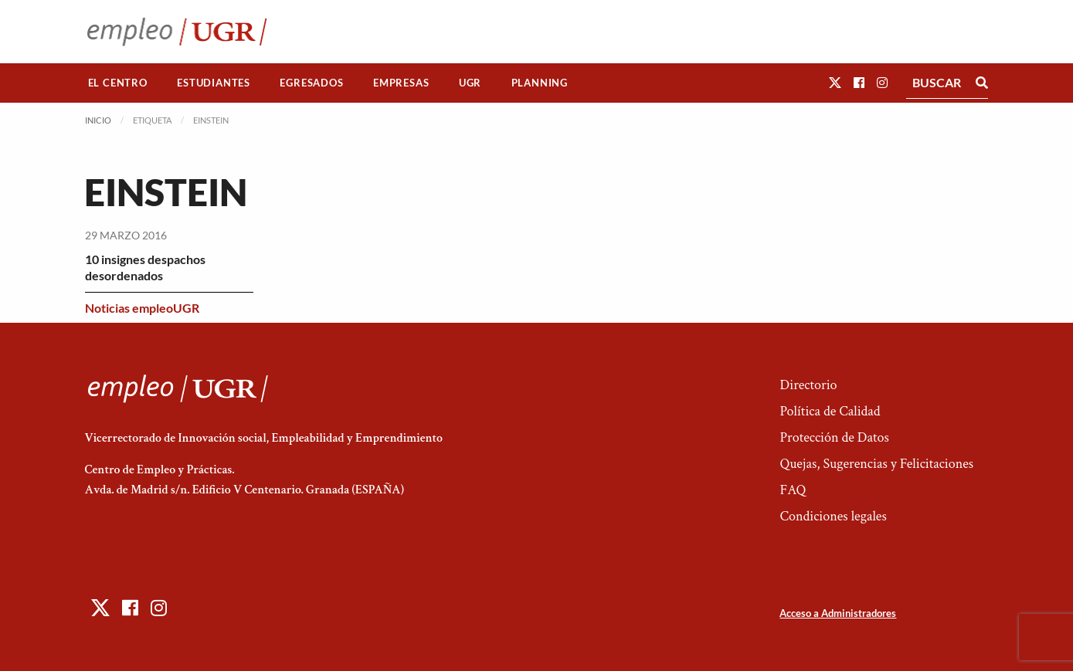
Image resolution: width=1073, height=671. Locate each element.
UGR (470, 82)
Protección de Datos (833, 437)
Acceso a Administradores (837, 613)
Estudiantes (213, 82)
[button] (835, 82)
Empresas (401, 82)
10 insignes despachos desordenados (145, 267)
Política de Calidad (829, 411)
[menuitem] (118, 83)
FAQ (792, 490)
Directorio (808, 385)
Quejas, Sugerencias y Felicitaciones (876, 464)
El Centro (118, 82)
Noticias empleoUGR (142, 307)
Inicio (98, 120)
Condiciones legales (832, 516)
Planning (539, 82)
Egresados (311, 82)
